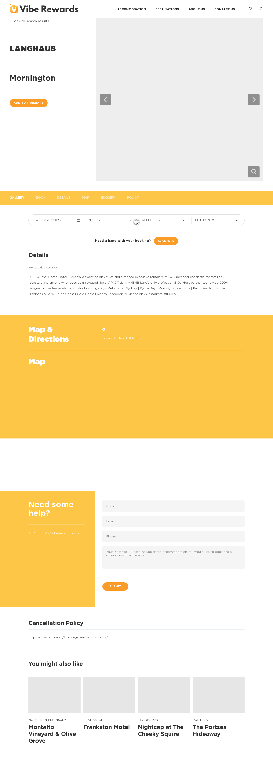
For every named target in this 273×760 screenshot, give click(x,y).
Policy (133, 197)
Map (85, 197)
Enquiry (108, 197)
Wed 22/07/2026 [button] (48, 220)
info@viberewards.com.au (62, 533)
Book (41, 197)
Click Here (166, 241)
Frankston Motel (106, 727)
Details (64, 197)
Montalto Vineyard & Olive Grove (52, 734)
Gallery (17, 197)
